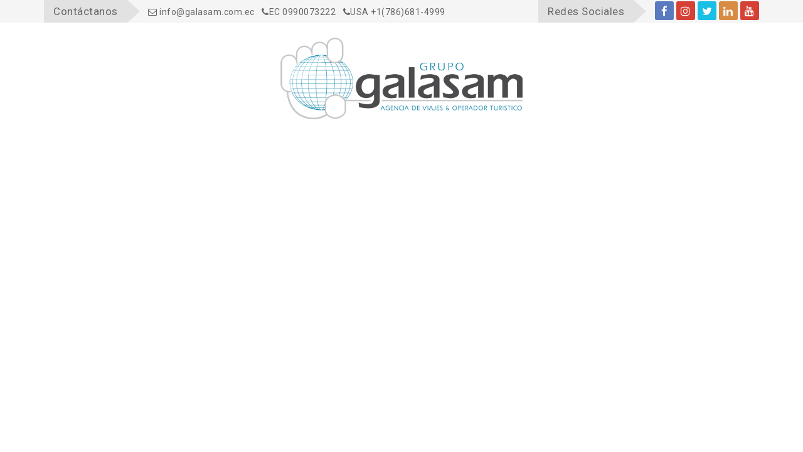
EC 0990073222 (299, 12)
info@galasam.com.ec (201, 12)
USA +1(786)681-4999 (394, 12)
